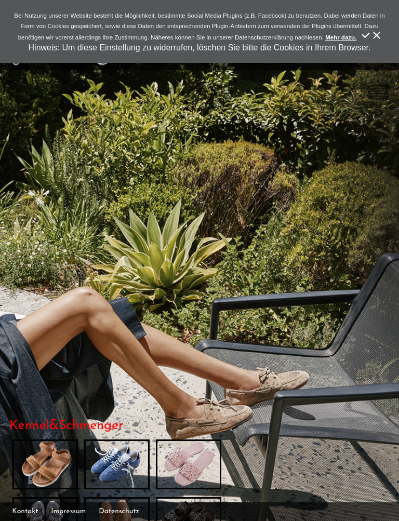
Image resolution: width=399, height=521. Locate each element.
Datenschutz (119, 511)
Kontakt (25, 511)
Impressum (68, 511)
